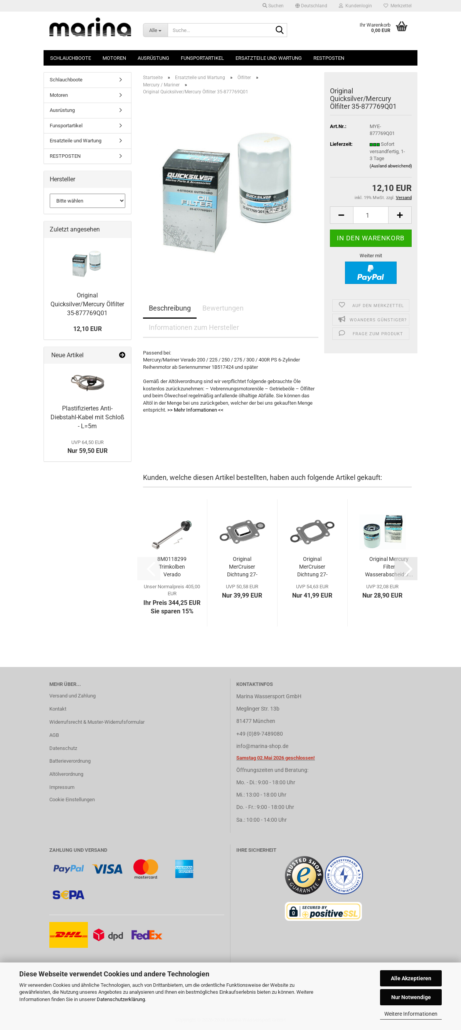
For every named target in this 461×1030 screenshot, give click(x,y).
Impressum (61, 787)
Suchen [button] (273, 5)
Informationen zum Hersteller (194, 327)
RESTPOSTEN (328, 58)
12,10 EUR (87, 329)
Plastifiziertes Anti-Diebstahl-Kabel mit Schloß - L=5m (87, 417)
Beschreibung (170, 308)
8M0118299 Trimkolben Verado (172, 566)
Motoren (114, 58)
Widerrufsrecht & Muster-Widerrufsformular (97, 722)
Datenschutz (63, 748)
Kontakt (57, 709)
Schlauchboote (70, 58)
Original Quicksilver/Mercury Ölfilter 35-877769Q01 (87, 304)
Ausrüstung (153, 58)
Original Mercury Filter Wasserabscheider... (389, 566)
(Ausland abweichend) (391, 166)
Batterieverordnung (70, 761)
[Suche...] (155, 30)
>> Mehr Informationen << (195, 410)
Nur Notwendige (411, 997)
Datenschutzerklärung (121, 999)
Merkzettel (398, 5)
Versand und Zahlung (72, 696)
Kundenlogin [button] (355, 5)
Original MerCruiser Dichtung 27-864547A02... (312, 567)
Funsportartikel (202, 58)
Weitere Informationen (410, 1014)
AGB (54, 735)
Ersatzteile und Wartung (269, 58)
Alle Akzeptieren (411, 978)
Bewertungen (223, 308)
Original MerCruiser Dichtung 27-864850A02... (242, 567)
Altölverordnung (66, 774)
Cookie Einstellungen (72, 799)
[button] (311, 6)
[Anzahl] (371, 215)
